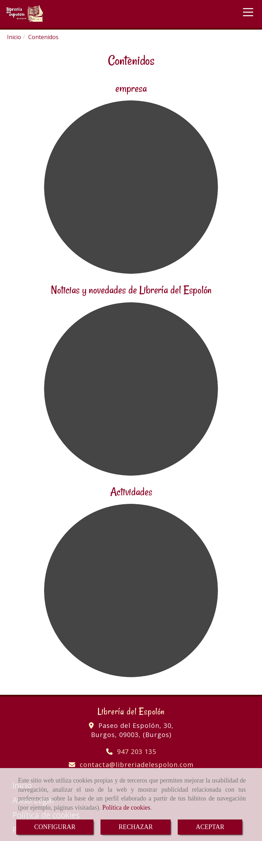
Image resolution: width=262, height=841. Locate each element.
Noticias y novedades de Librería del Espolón (131, 289)
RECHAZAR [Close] (135, 826)
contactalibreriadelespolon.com (137, 764)
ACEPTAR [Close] (210, 826)
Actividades (131, 491)
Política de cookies (126, 807)
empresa (131, 88)
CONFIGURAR (54, 826)
